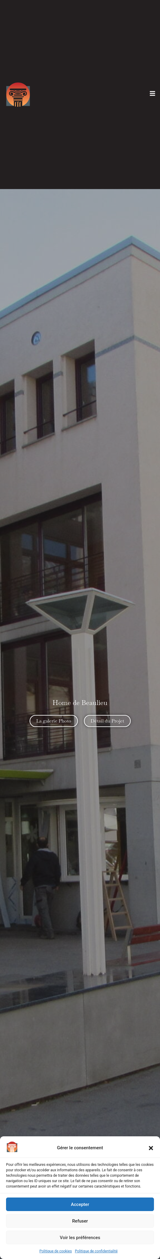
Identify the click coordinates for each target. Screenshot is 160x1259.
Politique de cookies (56, 1251)
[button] (151, 1148)
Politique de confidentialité (96, 1251)
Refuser (80, 1221)
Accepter (80, 1204)
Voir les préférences (80, 1237)
